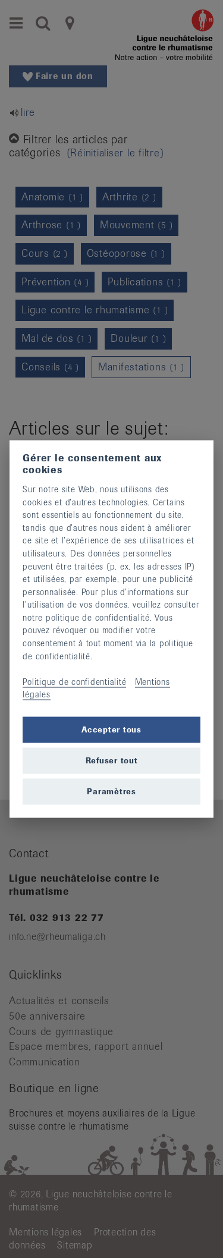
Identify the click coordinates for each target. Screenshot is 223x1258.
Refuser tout (112, 760)
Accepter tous (111, 729)
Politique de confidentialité (74, 681)
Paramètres (111, 791)
